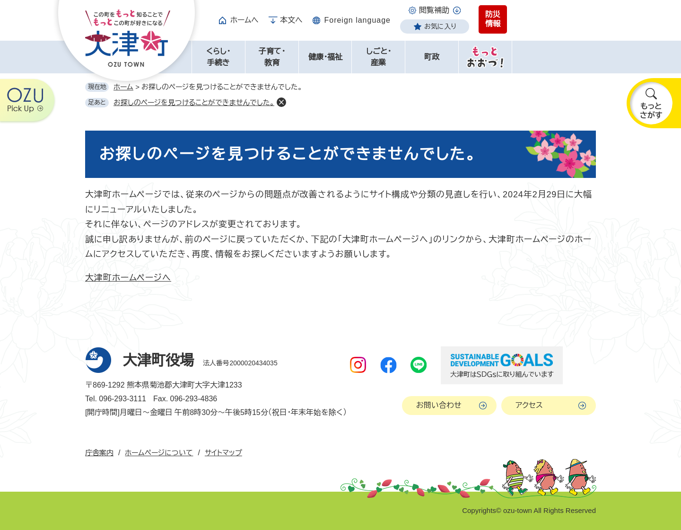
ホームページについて (159, 453)
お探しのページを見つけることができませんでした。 (194, 102)
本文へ (291, 20)
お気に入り (440, 26)
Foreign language (357, 20)
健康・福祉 (325, 57)
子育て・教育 (272, 57)
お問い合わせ (439, 405)
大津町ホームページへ (128, 278)
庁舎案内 (99, 453)
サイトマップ (223, 453)
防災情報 (492, 19)
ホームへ (244, 20)
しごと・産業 (378, 57)
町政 (431, 57)
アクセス (529, 405)
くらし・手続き (218, 57)
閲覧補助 (434, 10)
